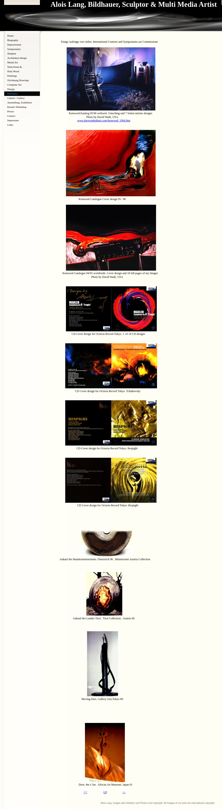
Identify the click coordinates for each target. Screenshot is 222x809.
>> (124, 792)
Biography (12, 40)
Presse (10, 111)
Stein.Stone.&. (14, 66)
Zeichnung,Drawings (18, 80)
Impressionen (14, 44)
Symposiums (14, 49)
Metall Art (12, 62)
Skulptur (11, 53)
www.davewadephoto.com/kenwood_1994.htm (103, 120)
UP (105, 792)
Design (11, 89)
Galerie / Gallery (16, 98)
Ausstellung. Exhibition (19, 102)
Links (10, 124)
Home (10, 35)
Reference (12, 93)
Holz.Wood (13, 71)
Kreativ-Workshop (17, 107)
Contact (11, 115)
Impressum (13, 120)
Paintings (12, 75)
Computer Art (14, 84)
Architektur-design (17, 58)
